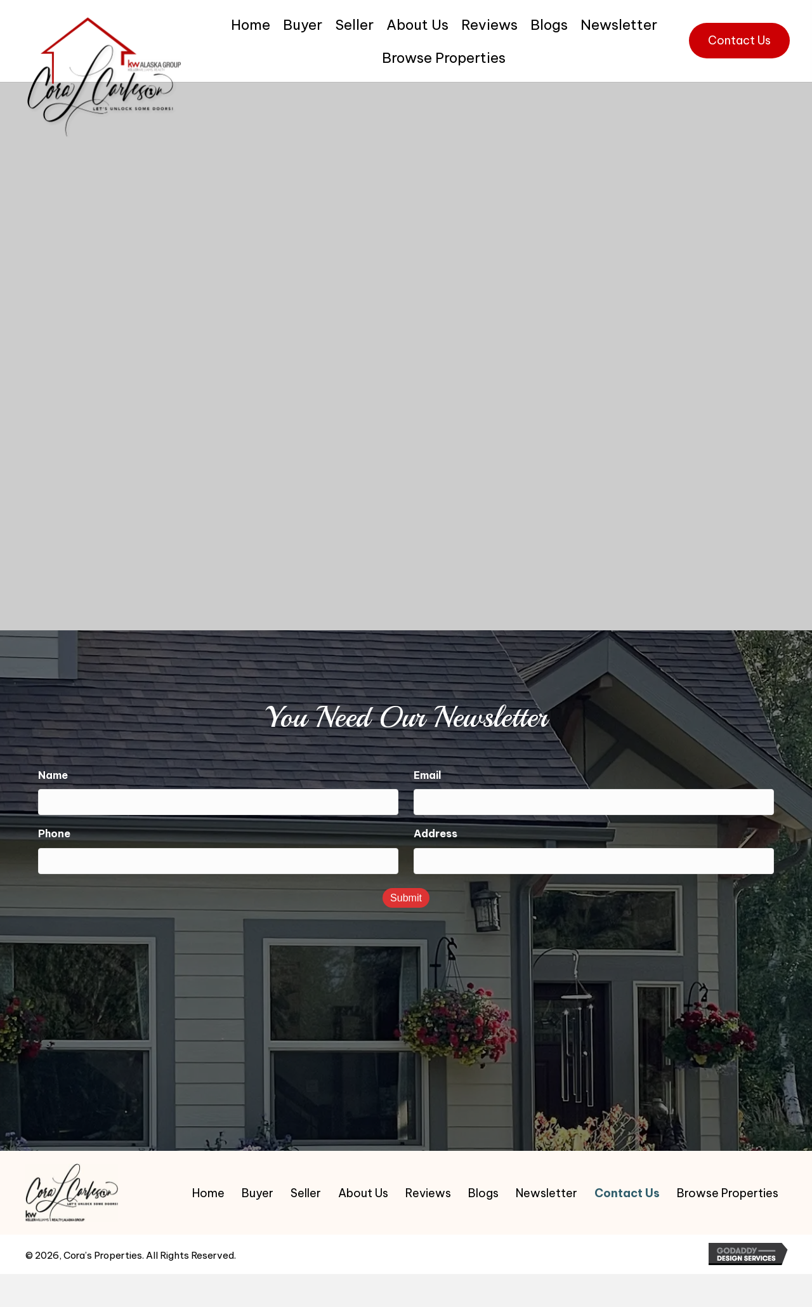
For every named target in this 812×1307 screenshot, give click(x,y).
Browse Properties (727, 1192)
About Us (363, 1192)
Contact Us (627, 1192)
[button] (739, 40)
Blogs (483, 1192)
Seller (306, 1192)
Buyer (257, 1192)
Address (435, 831)
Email (428, 774)
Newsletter (546, 1192)
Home (208, 1192)
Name (53, 774)
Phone (54, 831)
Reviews (428, 1192)
